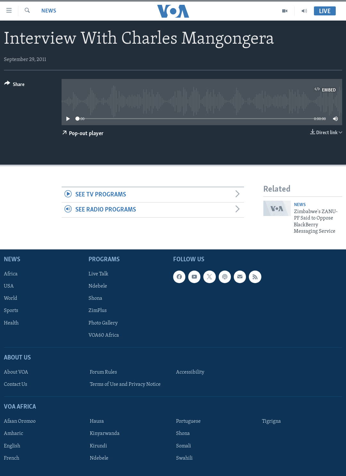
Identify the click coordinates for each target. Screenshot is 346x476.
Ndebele (98, 286)
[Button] (14, 85)
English (12, 446)
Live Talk (98, 274)
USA (9, 286)
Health (11, 323)
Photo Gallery (103, 323)
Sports (11, 311)
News (48, 11)
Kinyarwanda (105, 434)
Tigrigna (271, 421)
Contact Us (15, 384)
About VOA (16, 372)
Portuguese (188, 421)
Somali (183, 446)
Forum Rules (103, 372)
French (11, 458)
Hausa (97, 421)
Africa (11, 274)
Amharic (13, 434)
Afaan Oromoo (20, 421)
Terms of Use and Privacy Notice (125, 384)
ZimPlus (98, 311)
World (10, 298)
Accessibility (190, 372)
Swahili (184, 458)
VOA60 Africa (104, 335)
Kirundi (98, 446)
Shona (95, 298)
